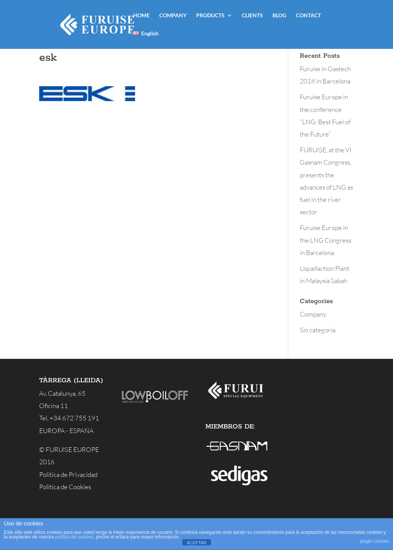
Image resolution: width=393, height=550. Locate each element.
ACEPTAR (196, 542)
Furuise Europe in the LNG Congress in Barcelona (325, 240)
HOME (141, 15)
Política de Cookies (65, 487)
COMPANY (173, 15)
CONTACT (308, 15)
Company (313, 314)
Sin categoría (317, 330)
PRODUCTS (210, 15)
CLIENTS (252, 15)
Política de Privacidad (68, 474)
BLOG (279, 15)
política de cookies (74, 537)
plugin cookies (374, 541)
